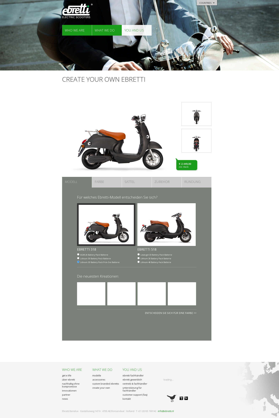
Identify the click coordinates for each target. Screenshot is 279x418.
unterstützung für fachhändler (132, 389)
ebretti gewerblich (132, 379)
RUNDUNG (192, 182)
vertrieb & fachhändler (135, 383)
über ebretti (68, 379)
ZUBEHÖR (162, 182)
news (65, 398)
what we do (105, 30)
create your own (101, 387)
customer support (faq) (135, 394)
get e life (66, 375)
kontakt (127, 398)
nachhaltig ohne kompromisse (71, 385)
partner (66, 394)
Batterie (94, 254)
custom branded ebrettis (105, 383)
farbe (99, 182)
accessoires (98, 379)
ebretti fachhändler (133, 375)
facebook (181, 398)
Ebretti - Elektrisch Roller (77, 11)
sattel (130, 182)
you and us (134, 30)
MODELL (71, 182)
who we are (75, 30)
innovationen (69, 390)
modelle (96, 375)
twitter (186, 398)
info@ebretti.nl (166, 411)
